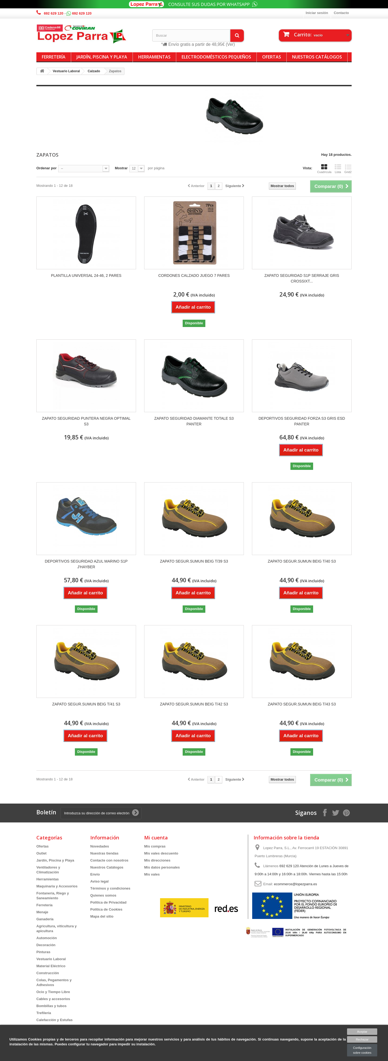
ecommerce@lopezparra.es (295, 884)
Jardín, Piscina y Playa (102, 57)
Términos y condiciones (110, 888)
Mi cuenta (156, 837)
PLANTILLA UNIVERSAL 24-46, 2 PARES (86, 275)
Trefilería (43, 1013)
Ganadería (45, 919)
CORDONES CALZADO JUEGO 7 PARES (194, 275)
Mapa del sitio (101, 916)
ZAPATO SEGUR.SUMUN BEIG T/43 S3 (302, 704)
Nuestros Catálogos (317, 57)
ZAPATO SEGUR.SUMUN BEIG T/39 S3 (194, 561)
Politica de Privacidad (108, 902)
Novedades (99, 846)
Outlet (41, 853)
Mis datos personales (162, 867)
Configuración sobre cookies (362, 1050)
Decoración (46, 945)
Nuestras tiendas (104, 853)
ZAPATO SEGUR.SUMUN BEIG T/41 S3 (86, 704)
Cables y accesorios (53, 999)
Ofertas (271, 57)
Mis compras (154, 846)
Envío (95, 874)
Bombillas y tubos (51, 1006)
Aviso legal (99, 881)
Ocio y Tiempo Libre (53, 992)
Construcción (47, 973)
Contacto (341, 13)
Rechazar (362, 1039)
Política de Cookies (106, 909)
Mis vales (152, 874)
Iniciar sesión (317, 13)
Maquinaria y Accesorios (57, 886)
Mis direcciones (157, 860)
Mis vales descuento (161, 853)
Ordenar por (46, 168)
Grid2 (348, 169)
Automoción (46, 938)
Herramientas (154, 57)
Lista (338, 169)
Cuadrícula (324, 169)
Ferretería (53, 57)
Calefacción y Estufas (54, 1020)
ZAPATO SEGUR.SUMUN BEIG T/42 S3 (194, 704)
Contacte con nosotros (109, 860)
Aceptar (362, 1031)
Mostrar (121, 168)
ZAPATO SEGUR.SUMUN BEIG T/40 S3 (302, 561)
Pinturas (43, 952)
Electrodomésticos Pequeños (216, 57)
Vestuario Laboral (51, 959)
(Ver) (230, 44)
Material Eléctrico (50, 966)
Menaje (42, 912)
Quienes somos (103, 895)
